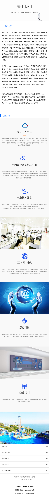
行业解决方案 (6, 452)
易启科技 (5, 446)
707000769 (29, 490)
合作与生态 (5, 464)
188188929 (29, 493)
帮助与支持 (5, 458)
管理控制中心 (6, 470)
